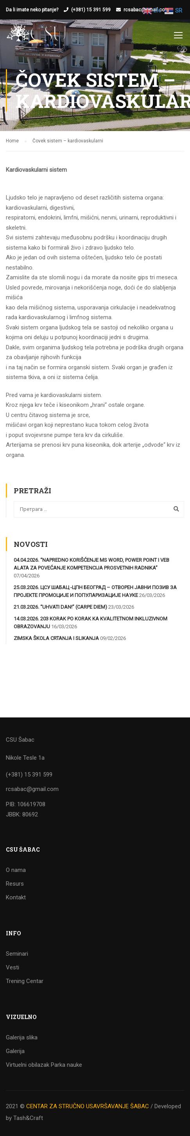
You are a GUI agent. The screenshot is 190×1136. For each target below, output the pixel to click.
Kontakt (16, 897)
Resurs (15, 883)
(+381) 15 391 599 (91, 10)
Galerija (15, 1051)
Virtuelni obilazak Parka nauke (44, 1064)
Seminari (17, 953)
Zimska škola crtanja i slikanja (56, 639)
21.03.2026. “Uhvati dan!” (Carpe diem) (60, 607)
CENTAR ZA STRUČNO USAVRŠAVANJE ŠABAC (87, 1106)
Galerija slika (22, 1037)
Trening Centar (24, 981)
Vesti (12, 967)
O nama (16, 870)
